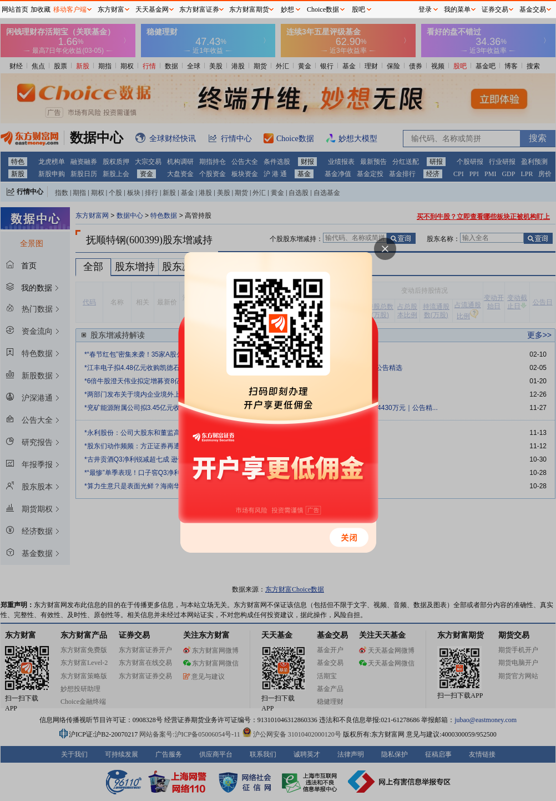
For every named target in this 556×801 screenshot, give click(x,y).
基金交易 (532, 9)
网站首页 (15, 9)
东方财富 (111, 9)
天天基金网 (152, 9)
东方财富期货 (249, 9)
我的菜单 (457, 9)
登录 (425, 9)
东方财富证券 (199, 9)
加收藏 (40, 9)
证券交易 (495, 9)
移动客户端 (70, 9)
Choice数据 (323, 9)
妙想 (287, 9)
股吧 (358, 9)
